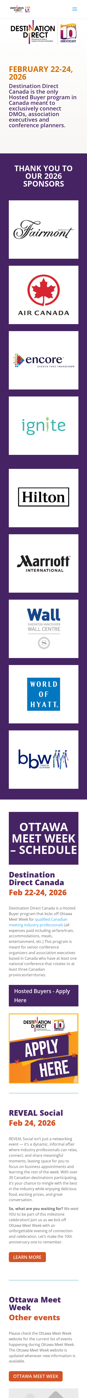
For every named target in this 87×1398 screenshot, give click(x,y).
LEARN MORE (27, 1257)
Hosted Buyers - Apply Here (42, 995)
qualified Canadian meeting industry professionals (38, 922)
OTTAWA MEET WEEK (35, 1376)
